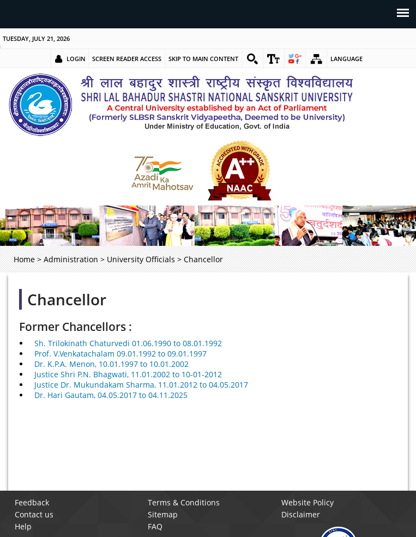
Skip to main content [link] (203, 59)
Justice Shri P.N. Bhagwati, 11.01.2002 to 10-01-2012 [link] (128, 374)
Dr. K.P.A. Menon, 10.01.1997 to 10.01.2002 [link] (111, 364)
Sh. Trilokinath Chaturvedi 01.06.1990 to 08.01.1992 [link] (128, 343)
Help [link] (23, 526)
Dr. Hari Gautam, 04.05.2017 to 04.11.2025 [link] (111, 395)
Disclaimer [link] (300, 514)
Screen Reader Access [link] (126, 59)
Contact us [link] (34, 514)
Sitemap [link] (163, 514)
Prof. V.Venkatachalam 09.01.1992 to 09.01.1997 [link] (120, 353)
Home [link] (24, 259)
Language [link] (346, 59)
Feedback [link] (32, 502)
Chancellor (66, 299)
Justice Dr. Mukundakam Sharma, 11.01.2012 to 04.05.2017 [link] (141, 384)
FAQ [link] (155, 526)
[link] (252, 59)
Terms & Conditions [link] (184, 502)
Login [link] (76, 59)
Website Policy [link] (307, 502)
